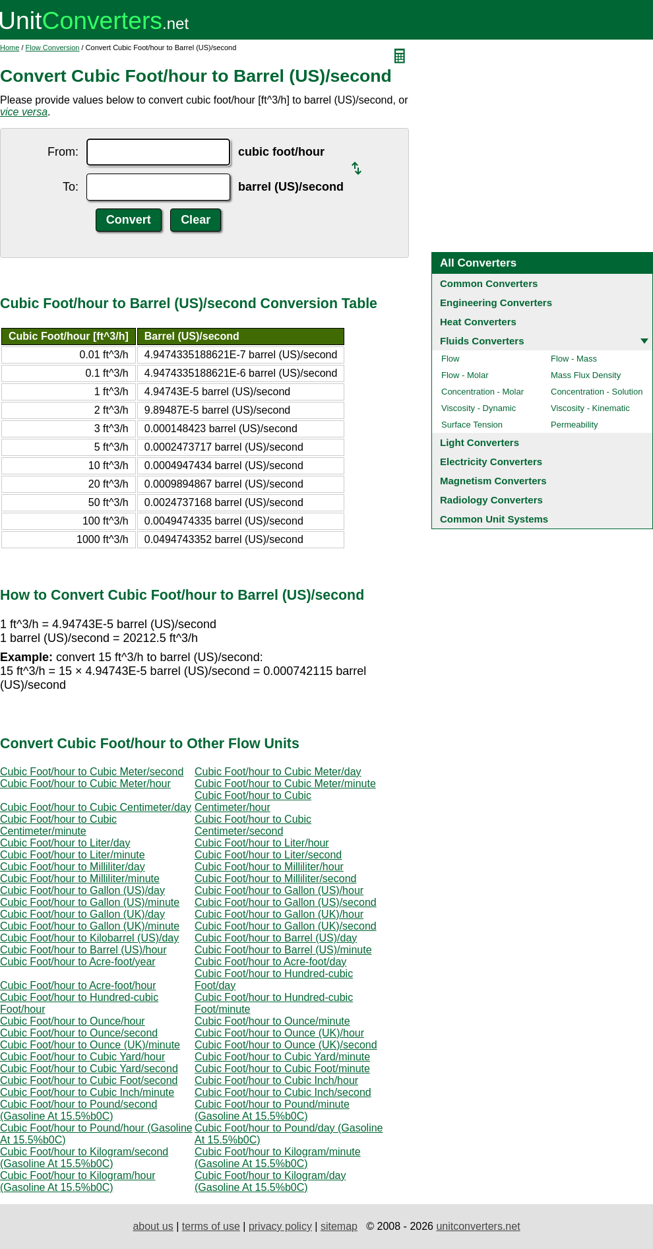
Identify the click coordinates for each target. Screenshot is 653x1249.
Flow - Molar (465, 375)
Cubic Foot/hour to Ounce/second (79, 1033)
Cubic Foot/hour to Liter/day (65, 843)
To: (70, 186)
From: (62, 151)
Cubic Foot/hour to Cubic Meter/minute (285, 783)
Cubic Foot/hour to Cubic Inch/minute (87, 1092)
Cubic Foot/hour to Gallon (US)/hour (279, 890)
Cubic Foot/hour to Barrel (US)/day (276, 938)
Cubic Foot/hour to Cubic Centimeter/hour (253, 801)
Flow (450, 359)
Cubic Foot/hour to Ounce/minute (272, 1021)
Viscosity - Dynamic (478, 408)
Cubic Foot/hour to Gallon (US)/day (82, 890)
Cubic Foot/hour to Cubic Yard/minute (282, 1056)
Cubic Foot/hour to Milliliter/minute (80, 878)
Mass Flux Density (586, 375)
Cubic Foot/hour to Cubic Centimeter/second (253, 825)
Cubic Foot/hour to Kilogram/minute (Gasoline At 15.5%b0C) (278, 1157)
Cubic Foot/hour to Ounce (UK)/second (286, 1044)
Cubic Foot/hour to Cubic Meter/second (91, 771)
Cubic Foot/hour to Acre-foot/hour (78, 985)
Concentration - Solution (596, 392)
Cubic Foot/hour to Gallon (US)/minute (89, 902)
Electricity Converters (491, 461)
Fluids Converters (482, 340)
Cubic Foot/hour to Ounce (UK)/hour (279, 1033)
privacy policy (280, 1226)
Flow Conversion (53, 47)
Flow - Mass (574, 359)
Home (9, 47)
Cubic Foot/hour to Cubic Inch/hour (276, 1080)
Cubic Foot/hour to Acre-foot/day (270, 961)
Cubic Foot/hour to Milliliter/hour (269, 866)
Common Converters (489, 283)
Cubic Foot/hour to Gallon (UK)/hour (279, 914)
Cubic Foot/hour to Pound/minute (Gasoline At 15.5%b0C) (272, 1110)
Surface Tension (472, 425)
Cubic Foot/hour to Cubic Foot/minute (282, 1068)
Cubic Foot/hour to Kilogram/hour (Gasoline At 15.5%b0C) (78, 1181)
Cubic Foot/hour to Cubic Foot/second (88, 1080)
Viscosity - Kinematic (590, 408)
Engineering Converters (496, 302)
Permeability (574, 425)
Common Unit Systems (494, 519)
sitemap (339, 1226)
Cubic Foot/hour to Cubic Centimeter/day (95, 807)
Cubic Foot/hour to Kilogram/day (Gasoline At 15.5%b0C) (270, 1181)
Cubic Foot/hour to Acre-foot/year (78, 961)
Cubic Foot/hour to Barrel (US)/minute (283, 949)
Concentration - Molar (482, 392)
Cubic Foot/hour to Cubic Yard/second (89, 1068)
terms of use (211, 1226)
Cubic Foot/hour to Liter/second (268, 854)
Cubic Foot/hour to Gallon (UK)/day (82, 914)
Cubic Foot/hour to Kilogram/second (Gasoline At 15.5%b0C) (84, 1157)
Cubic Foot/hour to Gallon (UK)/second (286, 926)
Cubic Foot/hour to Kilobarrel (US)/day (89, 938)
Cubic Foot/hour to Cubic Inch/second (283, 1092)
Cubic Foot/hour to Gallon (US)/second (286, 902)
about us (153, 1226)
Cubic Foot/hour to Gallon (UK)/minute (89, 926)
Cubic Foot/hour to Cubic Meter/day (278, 771)
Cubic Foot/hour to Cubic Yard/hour (82, 1056)
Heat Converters (478, 321)
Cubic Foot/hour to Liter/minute (72, 854)
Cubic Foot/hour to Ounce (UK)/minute (90, 1044)
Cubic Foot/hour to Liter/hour (262, 843)
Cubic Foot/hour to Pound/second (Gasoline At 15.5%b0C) (78, 1110)
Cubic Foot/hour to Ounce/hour (72, 1021)
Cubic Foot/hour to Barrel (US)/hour (83, 949)
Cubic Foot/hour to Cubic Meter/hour (85, 783)
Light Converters (479, 442)
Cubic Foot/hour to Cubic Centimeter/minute (58, 825)
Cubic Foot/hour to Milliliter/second (275, 878)
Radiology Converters (491, 499)
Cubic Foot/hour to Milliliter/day (72, 866)
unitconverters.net (478, 1226)
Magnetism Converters (493, 480)
